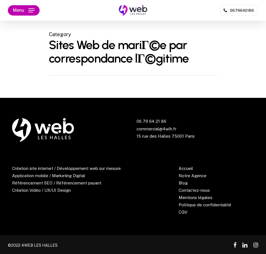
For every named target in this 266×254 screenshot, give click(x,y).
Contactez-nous (194, 190)
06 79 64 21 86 (151, 121)
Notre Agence (192, 175)
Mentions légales (195, 197)
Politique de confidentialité (205, 204)
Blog (183, 183)
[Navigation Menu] (24, 10)
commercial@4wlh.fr (156, 128)
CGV (183, 212)
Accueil (186, 168)
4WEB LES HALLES (39, 245)
